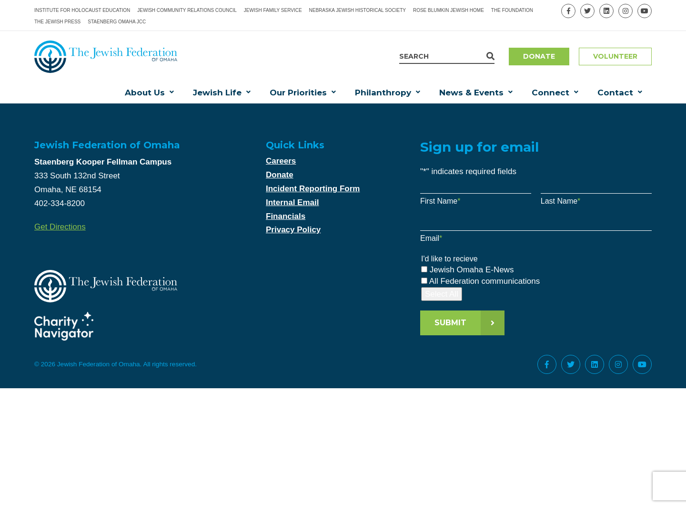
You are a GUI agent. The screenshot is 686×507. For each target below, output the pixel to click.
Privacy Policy (293, 229)
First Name (440, 201)
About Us (145, 92)
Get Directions (60, 226)
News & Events (471, 92)
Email (431, 238)
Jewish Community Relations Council (187, 10)
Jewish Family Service (273, 10)
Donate (539, 56)
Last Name (561, 201)
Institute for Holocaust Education (82, 10)
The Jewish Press (57, 21)
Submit (450, 322)
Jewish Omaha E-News (472, 269)
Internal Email (292, 202)
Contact (615, 92)
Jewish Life (217, 92)
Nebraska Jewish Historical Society (357, 10)
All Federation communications (484, 281)
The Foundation (512, 10)
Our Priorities (298, 92)
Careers (281, 161)
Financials (285, 216)
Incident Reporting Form (313, 188)
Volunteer (615, 56)
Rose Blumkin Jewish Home (448, 10)
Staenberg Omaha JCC (117, 21)
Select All (441, 294)
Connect (550, 92)
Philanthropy (383, 92)
